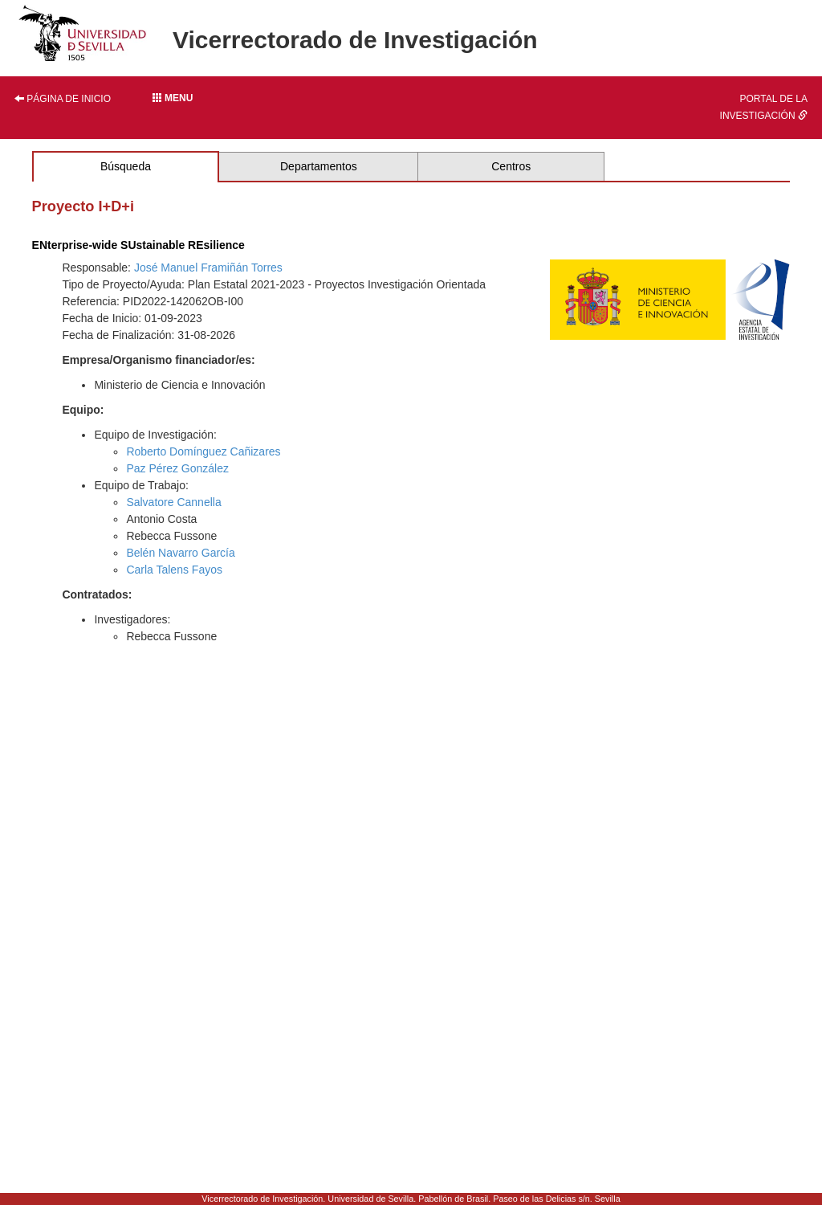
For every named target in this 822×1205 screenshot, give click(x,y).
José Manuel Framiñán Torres (208, 267)
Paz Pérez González (177, 468)
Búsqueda (125, 166)
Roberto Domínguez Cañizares (203, 451)
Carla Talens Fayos (174, 569)
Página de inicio (62, 98)
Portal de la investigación (764, 107)
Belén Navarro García (180, 552)
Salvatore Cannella (173, 502)
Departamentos (318, 166)
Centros (511, 166)
